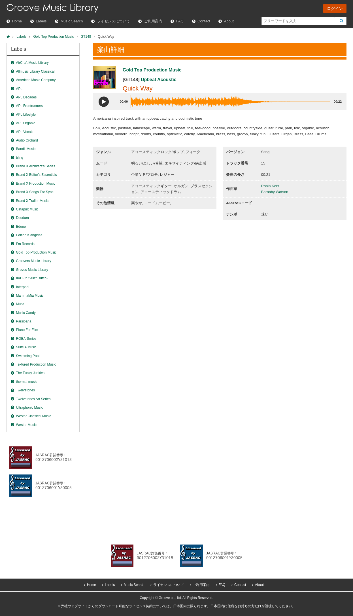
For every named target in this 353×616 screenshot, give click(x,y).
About (229, 21)
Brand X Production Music (35, 183)
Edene (21, 227)
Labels (41, 21)
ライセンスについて (113, 21)
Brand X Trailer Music (32, 201)
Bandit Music (25, 149)
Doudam (22, 218)
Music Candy (25, 313)
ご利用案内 (153, 21)
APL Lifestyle (26, 115)
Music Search (72, 21)
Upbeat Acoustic (158, 79)
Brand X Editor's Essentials (36, 175)
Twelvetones (25, 390)
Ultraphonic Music (29, 408)
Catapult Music (27, 209)
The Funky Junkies (30, 373)
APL (19, 89)
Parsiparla (23, 321)
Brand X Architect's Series (35, 166)
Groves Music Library (32, 270)
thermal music (26, 382)
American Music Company (36, 80)
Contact (203, 21)
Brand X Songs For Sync (34, 192)
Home (17, 21)
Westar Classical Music (33, 416)
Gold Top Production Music (53, 37)
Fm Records (25, 244)
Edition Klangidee (29, 235)
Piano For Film (27, 330)
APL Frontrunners (29, 106)
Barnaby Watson (274, 192)
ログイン (335, 8)
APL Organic (25, 123)
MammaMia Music (29, 296)
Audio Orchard (27, 140)
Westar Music (26, 425)
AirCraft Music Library (32, 63)
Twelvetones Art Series (33, 399)
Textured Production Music (36, 364)
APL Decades (26, 97)
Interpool (22, 287)
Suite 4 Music (26, 347)
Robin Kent (270, 186)
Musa (20, 304)
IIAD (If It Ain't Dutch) (32, 278)
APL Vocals (24, 132)
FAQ (180, 21)
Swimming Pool (27, 356)
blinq (19, 158)
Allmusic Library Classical (35, 71)
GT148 (86, 37)
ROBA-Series (26, 339)
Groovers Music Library (33, 261)
